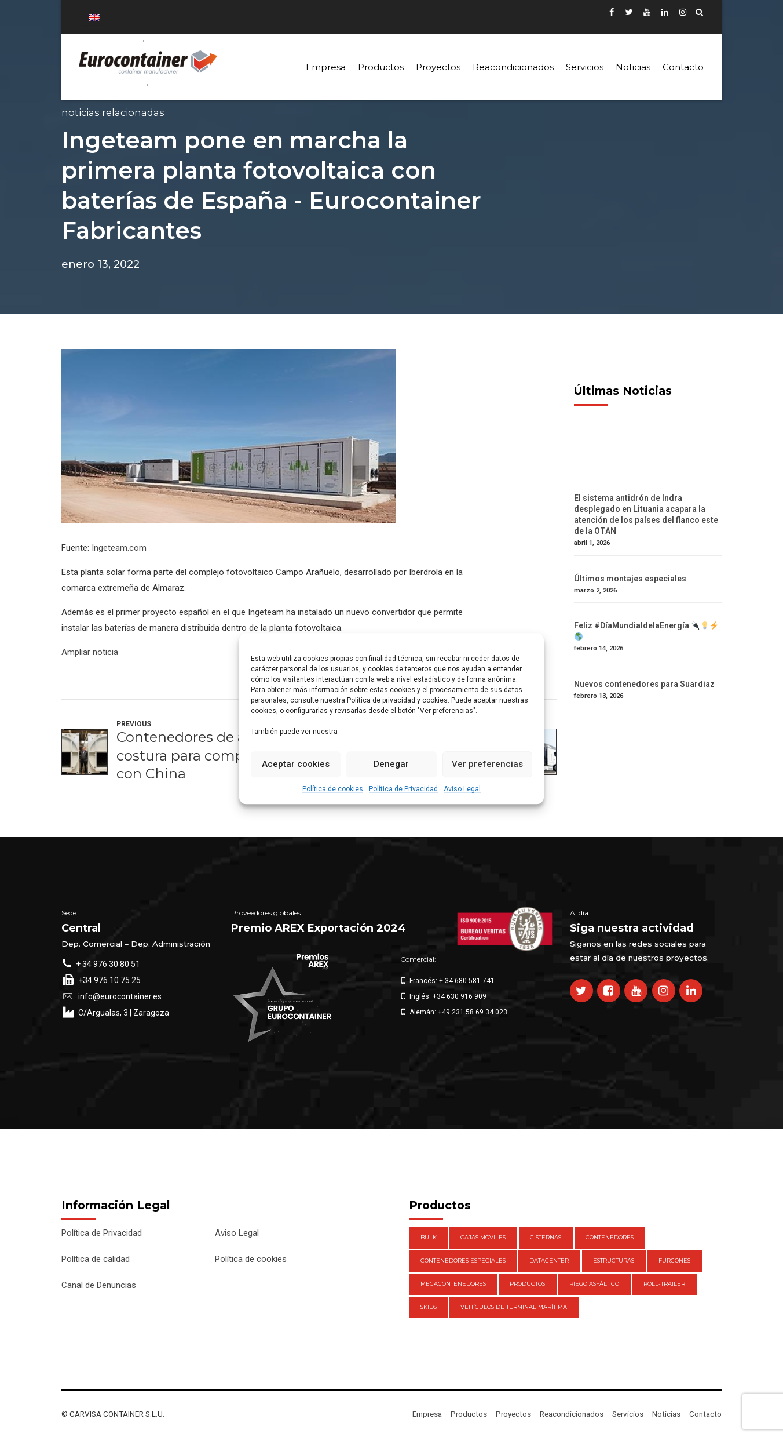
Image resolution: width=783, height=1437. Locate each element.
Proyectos (438, 66)
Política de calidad (95, 1259)
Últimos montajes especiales (630, 578)
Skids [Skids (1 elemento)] (428, 1307)
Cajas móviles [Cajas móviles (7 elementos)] (483, 1237)
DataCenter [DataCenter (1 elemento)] (549, 1260)
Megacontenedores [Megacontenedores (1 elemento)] (453, 1283)
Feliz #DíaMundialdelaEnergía (646, 630)
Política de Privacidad (403, 789)
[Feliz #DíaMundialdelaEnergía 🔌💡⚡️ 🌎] (648, 614)
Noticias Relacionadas (112, 112)
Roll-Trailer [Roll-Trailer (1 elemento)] (664, 1283)
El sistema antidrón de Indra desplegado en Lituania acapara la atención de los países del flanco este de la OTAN (646, 514)
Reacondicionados (513, 66)
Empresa (326, 66)
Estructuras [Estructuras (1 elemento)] (613, 1260)
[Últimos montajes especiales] (648, 567)
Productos (381, 66)
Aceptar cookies (296, 764)
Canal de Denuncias (98, 1285)
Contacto (683, 66)
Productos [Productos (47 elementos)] (527, 1283)
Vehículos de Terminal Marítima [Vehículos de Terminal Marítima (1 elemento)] (513, 1307)
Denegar (391, 764)
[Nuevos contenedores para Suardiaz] (648, 673)
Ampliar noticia (89, 652)
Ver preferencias (487, 764)
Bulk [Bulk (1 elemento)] (428, 1237)
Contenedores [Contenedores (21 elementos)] (610, 1237)
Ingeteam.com (119, 548)
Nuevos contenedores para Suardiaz (644, 684)
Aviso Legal (462, 789)
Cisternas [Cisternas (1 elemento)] (545, 1237)
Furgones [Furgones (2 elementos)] (674, 1260)
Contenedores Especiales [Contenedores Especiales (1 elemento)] (463, 1260)
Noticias (633, 66)
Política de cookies (332, 789)
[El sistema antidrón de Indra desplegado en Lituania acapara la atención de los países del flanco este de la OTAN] (648, 487)
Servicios (584, 66)
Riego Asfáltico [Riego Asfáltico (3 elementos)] (594, 1283)
